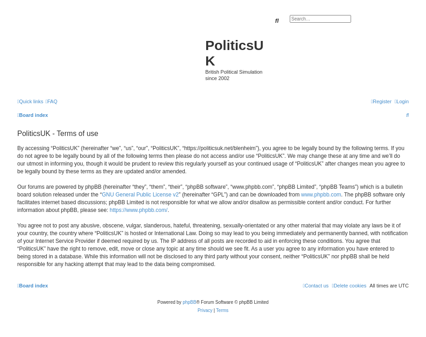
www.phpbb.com (321, 194)
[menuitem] (51, 101)
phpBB (189, 302)
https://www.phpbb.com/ (138, 210)
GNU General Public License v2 (140, 194)
